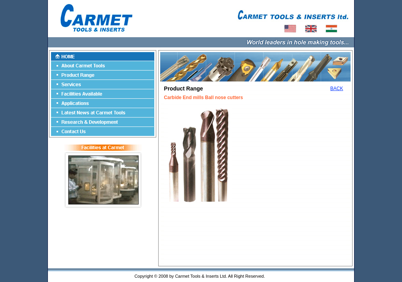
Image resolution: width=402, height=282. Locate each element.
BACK (336, 88)
